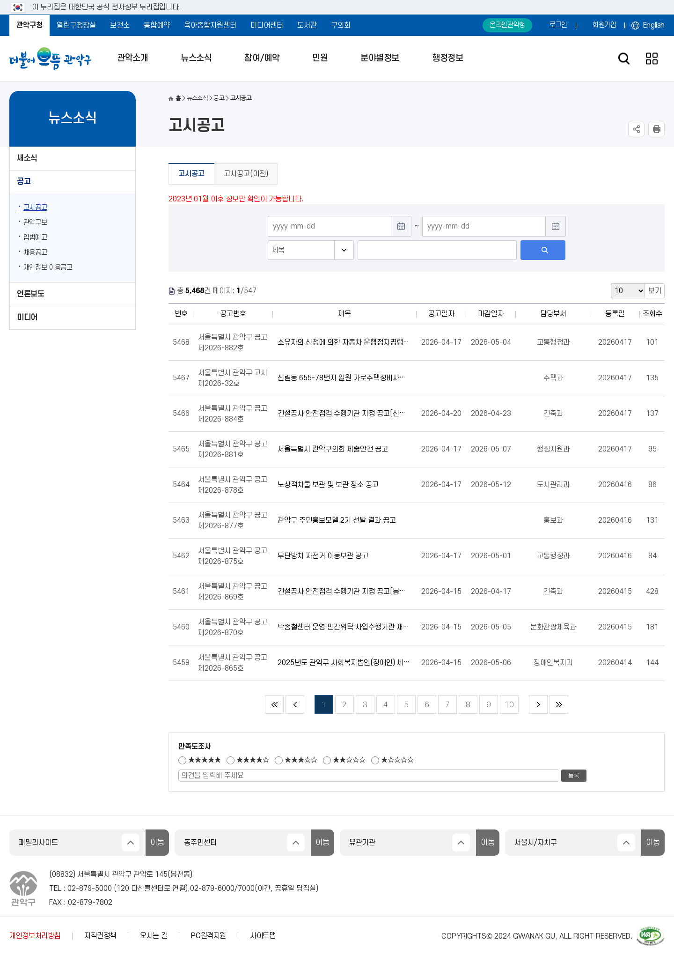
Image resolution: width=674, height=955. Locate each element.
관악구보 (35, 223)
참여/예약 (261, 58)
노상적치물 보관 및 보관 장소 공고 (328, 485)
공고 (23, 182)
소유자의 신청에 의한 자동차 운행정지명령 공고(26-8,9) (344, 342)
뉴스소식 (196, 58)
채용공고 (35, 253)
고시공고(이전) (246, 174)
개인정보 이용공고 (48, 268)
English (654, 25)
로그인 (558, 25)
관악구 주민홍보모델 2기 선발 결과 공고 (337, 520)
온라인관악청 (507, 25)
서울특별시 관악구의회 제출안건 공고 (333, 449)
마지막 (558, 704)
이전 (295, 704)
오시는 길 (153, 936)
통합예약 (157, 25)
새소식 (27, 158)
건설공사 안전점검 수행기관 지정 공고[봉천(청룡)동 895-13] (344, 591)
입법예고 (35, 238)
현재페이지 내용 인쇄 (656, 129)
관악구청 (29, 25)
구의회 (341, 25)
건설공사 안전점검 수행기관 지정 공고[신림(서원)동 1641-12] (344, 413)
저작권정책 (100, 936)
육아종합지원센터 (210, 25)
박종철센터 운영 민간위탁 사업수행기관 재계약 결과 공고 (344, 627)
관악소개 (132, 58)
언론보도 (30, 294)
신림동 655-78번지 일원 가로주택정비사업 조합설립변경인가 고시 (344, 378)
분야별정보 (379, 58)
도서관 (307, 25)
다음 (538, 704)
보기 (654, 291)
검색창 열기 (624, 59)
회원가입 (604, 25)
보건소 (120, 25)
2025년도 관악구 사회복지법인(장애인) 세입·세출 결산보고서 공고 (344, 663)
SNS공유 (636, 129)
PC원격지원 (208, 936)
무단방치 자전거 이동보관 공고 (323, 556)
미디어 (27, 317)
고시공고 (35, 208)
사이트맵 (263, 936)
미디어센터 (266, 25)
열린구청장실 (76, 25)
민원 (320, 58)
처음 (274, 704)
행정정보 (447, 58)
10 (507, 702)
